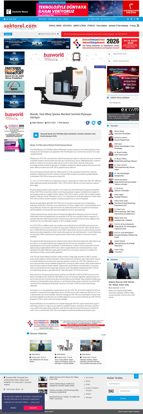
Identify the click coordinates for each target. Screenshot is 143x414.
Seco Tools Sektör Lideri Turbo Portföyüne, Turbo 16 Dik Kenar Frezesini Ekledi (65, 361)
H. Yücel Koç (118, 188)
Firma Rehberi (101, 26)
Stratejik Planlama (120, 197)
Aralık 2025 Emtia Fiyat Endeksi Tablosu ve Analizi (125, 183)
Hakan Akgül (118, 195)
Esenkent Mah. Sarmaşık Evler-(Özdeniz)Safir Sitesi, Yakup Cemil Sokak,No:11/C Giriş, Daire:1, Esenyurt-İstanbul (18, 381)
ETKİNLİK (91, 26)
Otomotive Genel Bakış (122, 134)
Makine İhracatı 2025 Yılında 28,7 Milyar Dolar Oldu (121, 283)
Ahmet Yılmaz (119, 131)
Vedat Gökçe (119, 250)
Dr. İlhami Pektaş (120, 159)
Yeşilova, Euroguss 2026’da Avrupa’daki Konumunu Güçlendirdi (63, 391)
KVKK (88, 385)
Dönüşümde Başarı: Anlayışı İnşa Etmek (125, 236)
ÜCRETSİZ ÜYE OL (108, 19)
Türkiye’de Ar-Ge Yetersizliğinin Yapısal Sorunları (125, 228)
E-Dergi (133, 26)
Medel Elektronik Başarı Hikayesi (125, 161)
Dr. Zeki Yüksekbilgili (121, 173)
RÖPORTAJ (67, 26)
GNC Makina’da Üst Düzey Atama (39, 361)
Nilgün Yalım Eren (120, 218)
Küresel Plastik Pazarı (122, 140)
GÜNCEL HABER (55, 26)
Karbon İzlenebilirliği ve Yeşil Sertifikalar (124, 147)
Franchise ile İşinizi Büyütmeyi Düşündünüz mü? (124, 204)
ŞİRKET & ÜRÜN (79, 26)
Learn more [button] (35, 402)
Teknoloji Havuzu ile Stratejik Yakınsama (124, 245)
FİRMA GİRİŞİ (94, 19)
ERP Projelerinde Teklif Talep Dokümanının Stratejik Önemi (124, 213)
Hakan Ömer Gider (121, 201)
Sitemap (89, 397)
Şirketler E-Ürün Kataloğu (118, 26)
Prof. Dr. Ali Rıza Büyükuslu (124, 224)
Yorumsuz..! (118, 252)
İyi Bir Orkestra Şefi (121, 155)
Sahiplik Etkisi (119, 176)
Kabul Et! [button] (33, 408)
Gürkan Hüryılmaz (120, 180)
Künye (59, 19)
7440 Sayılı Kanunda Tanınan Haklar (124, 168)
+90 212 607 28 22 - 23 (13, 389)
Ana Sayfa (42, 19)
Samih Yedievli (119, 241)
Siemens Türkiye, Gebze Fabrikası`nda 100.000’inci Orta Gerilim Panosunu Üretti (91, 361)
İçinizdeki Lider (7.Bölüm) (123, 220)
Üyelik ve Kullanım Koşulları (92, 389)
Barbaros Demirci (120, 138)
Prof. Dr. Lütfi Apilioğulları (124, 233)
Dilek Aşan (118, 144)
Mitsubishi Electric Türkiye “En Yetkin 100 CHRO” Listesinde (64, 398)
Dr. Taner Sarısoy (120, 165)
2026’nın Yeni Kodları (121, 191)
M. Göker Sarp (119, 209)
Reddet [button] (13, 408)
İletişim (65, 19)
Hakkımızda (52, 19)
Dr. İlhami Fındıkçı (120, 152)
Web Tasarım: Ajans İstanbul (128, 412)
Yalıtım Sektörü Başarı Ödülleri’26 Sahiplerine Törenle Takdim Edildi (61, 385)
